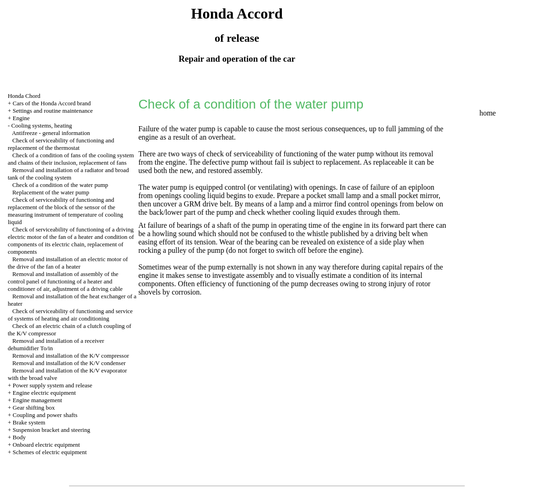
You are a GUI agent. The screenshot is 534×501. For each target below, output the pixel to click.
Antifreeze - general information (51, 132)
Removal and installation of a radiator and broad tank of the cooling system (68, 174)
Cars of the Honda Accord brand (52, 103)
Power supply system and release (52, 385)
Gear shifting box (34, 407)
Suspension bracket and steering (51, 429)
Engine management (37, 400)
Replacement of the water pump (50, 192)
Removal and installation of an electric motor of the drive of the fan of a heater (68, 263)
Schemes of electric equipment (50, 452)
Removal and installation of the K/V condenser (69, 363)
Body (19, 437)
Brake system (29, 422)
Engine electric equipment (44, 392)
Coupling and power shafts (45, 414)
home (487, 113)
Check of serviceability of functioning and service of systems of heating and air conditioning (70, 315)
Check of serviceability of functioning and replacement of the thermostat (61, 144)
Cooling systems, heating (41, 125)
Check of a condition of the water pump (60, 184)
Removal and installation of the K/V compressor (70, 355)
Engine (21, 118)
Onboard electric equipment (46, 444)
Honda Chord (24, 95)
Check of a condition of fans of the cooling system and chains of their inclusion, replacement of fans (71, 159)
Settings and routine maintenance (53, 110)
